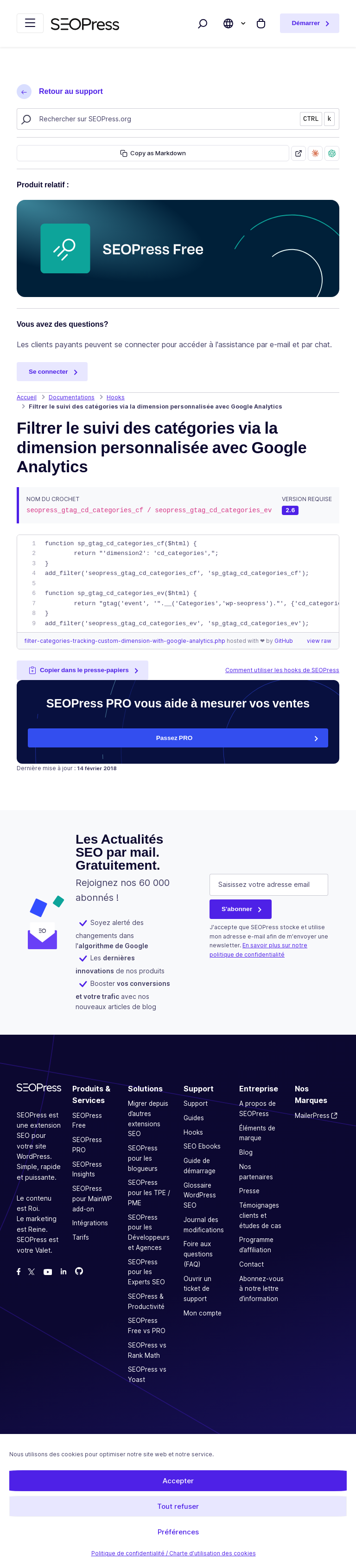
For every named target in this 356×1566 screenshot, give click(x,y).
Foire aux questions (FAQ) (198, 1254)
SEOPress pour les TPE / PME (149, 1193)
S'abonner (237, 908)
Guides (194, 1118)
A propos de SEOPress (257, 1108)
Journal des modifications (204, 1225)
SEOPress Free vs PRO (146, 1326)
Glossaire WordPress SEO (200, 1195)
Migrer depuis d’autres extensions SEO (148, 1118)
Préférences (178, 1531)
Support (196, 1103)
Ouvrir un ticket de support (197, 1289)
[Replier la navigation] (30, 23)
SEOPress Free (87, 1121)
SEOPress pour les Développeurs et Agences (149, 1232)
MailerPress (312, 1115)
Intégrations (90, 1223)
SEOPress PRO (87, 1145)
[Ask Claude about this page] (315, 153)
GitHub (283, 640)
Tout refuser (178, 1506)
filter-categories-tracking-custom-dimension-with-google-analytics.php (126, 640)
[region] (178, 584)
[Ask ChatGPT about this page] (331, 153)
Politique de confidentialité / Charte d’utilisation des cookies (173, 1553)
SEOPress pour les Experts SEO (146, 1272)
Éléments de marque (257, 1133)
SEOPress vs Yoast (147, 1374)
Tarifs (80, 1237)
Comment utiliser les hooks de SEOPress (282, 670)
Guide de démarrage (200, 1166)
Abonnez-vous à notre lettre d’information (261, 1289)
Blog (246, 1152)
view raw (319, 640)
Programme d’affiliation (256, 1245)
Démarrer (306, 22)
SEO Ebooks (202, 1146)
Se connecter (48, 371)
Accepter (178, 1480)
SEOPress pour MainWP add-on (92, 1199)
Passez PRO (174, 737)
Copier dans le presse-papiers (79, 670)
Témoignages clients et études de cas (260, 1215)
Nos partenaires (256, 1172)
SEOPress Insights (87, 1169)
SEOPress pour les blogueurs (143, 1158)
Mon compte (203, 1313)
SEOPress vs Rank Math (147, 1350)
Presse (249, 1191)
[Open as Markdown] (298, 153)
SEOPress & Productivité (146, 1301)
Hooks (193, 1132)
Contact (251, 1264)
